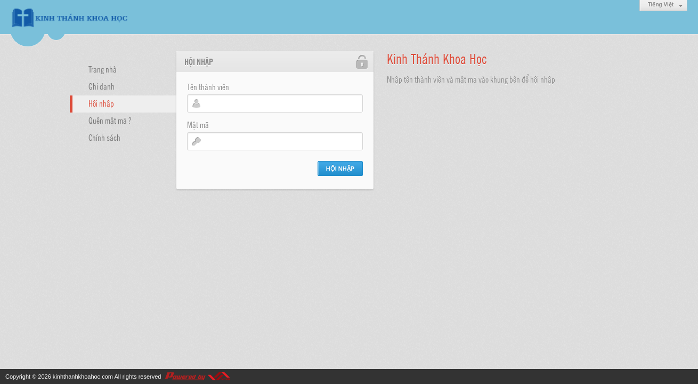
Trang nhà (102, 69)
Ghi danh (101, 86)
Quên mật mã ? (109, 120)
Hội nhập (101, 103)
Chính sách (104, 137)
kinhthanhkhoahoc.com (83, 376)
